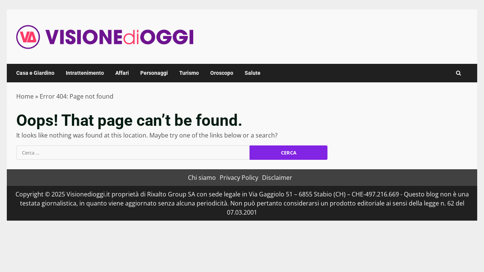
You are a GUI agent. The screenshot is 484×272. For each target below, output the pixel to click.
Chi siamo (202, 177)
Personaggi (154, 73)
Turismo (189, 73)
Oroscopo (221, 73)
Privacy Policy (239, 177)
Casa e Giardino (35, 73)
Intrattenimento (85, 73)
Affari (122, 73)
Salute (253, 73)
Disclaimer (277, 177)
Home (25, 96)
